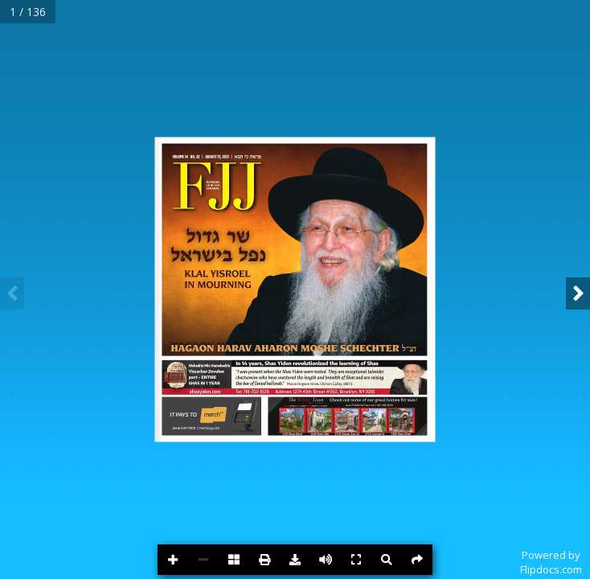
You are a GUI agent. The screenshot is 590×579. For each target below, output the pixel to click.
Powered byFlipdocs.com (551, 562)
